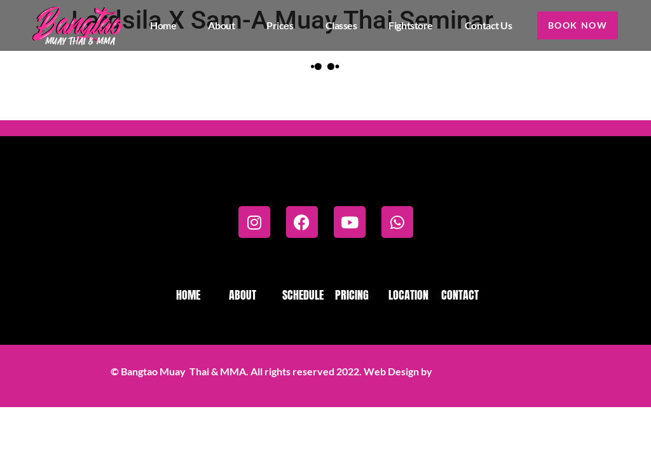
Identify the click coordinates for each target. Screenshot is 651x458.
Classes (337, 25)
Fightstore (406, 25)
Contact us (484, 25)
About (217, 25)
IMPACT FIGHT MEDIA (487, 371)
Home (159, 25)
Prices (275, 25)
